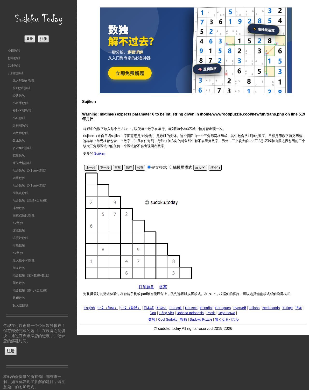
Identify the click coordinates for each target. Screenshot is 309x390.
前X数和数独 (21, 88)
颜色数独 (19, 283)
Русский (239, 308)
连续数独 (19, 208)
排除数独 (19, 245)
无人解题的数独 (24, 80)
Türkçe (287, 308)
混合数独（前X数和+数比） (32, 275)
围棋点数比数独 (24, 215)
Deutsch (191, 308)
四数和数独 (20, 133)
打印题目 (146, 287)
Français (176, 308)
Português (223, 308)
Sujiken (99, 153)
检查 (140, 167)
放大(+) (200, 167)
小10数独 (19, 118)
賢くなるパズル (227, 319)
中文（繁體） (130, 308)
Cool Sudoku (167, 319)
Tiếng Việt (166, 313)
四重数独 (19, 178)
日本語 (149, 308)
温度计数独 (20, 238)
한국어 (161, 308)
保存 (129, 167)
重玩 (118, 167)
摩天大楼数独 (22, 163)
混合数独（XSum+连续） (30, 170)
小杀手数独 (20, 103)
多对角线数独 (22, 148)
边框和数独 (20, 125)
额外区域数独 (22, 110)
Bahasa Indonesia (190, 313)
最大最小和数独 (24, 260)
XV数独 (18, 223)
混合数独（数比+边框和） (31, 290)
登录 (29, 39)
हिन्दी (298, 308)
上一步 (90, 167)
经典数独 (19, 95)
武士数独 (14, 65)
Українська (226, 313)
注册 (43, 39)
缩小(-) (215, 167)
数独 (151, 319)
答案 (163, 287)
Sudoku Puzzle (201, 319)
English (89, 308)
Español (206, 308)
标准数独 (14, 58)
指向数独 (19, 268)
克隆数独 (19, 155)
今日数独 (14, 50)
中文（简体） (108, 308)
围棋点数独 (20, 193)
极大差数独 (20, 305)
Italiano (254, 308)
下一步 (105, 167)
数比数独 (19, 140)
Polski (210, 313)
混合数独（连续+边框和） (31, 200)
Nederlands (271, 308)
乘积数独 (19, 298)
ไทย (153, 313)
